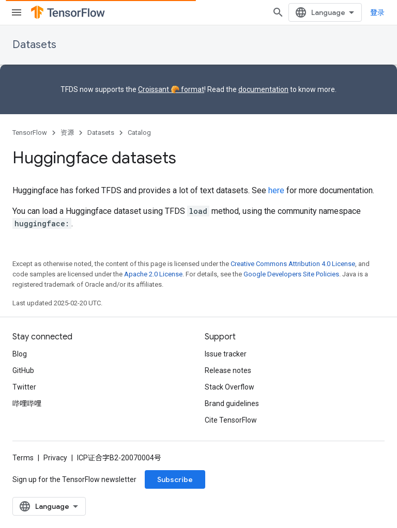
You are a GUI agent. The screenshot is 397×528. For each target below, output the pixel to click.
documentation (263, 89)
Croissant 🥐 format (171, 89)
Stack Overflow (229, 387)
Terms (23, 458)
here (276, 190)
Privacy (55, 458)
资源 (67, 132)
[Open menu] (16, 12)
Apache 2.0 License (153, 274)
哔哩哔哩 (26, 403)
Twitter (24, 387)
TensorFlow (29, 132)
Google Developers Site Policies (291, 274)
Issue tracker (226, 354)
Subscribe (175, 479)
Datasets (34, 44)
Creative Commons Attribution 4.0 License (293, 264)
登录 (377, 12)
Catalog (139, 132)
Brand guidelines (232, 403)
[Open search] (278, 12)
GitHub (23, 370)
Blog (19, 354)
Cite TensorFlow (231, 420)
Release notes (228, 370)
